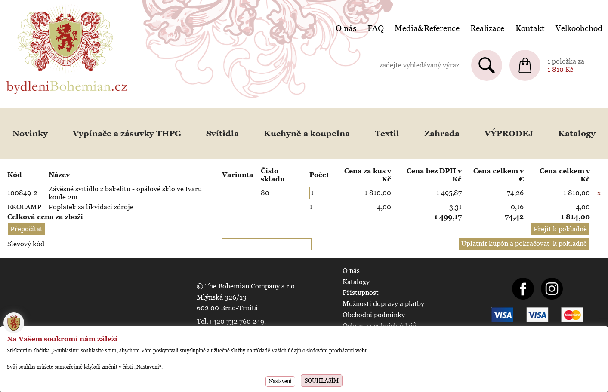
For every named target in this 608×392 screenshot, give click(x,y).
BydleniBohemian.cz (37, 6)
